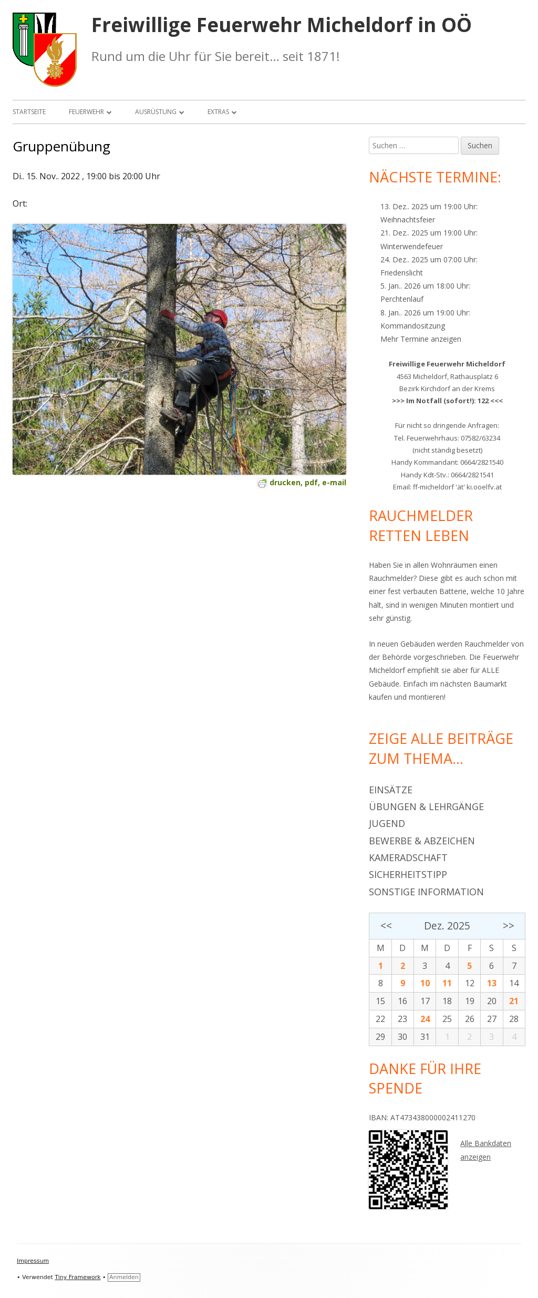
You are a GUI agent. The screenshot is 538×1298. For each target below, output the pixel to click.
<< (386, 925)
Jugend (387, 823)
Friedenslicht (401, 273)
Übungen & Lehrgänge (426, 806)
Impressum (33, 1261)
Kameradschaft (408, 857)
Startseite (29, 111)
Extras (218, 111)
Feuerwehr (86, 111)
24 (425, 1019)
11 (447, 983)
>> (508, 925)
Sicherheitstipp (408, 874)
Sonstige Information (426, 891)
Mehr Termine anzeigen (420, 339)
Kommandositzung (412, 326)
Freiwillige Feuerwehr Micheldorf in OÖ (281, 25)
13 (491, 983)
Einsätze (390, 789)
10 (425, 983)
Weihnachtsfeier (407, 219)
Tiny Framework (77, 1277)
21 (514, 1001)
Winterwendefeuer (411, 246)
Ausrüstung (156, 111)
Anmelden (124, 1277)
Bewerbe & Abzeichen (422, 840)
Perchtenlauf (401, 299)
